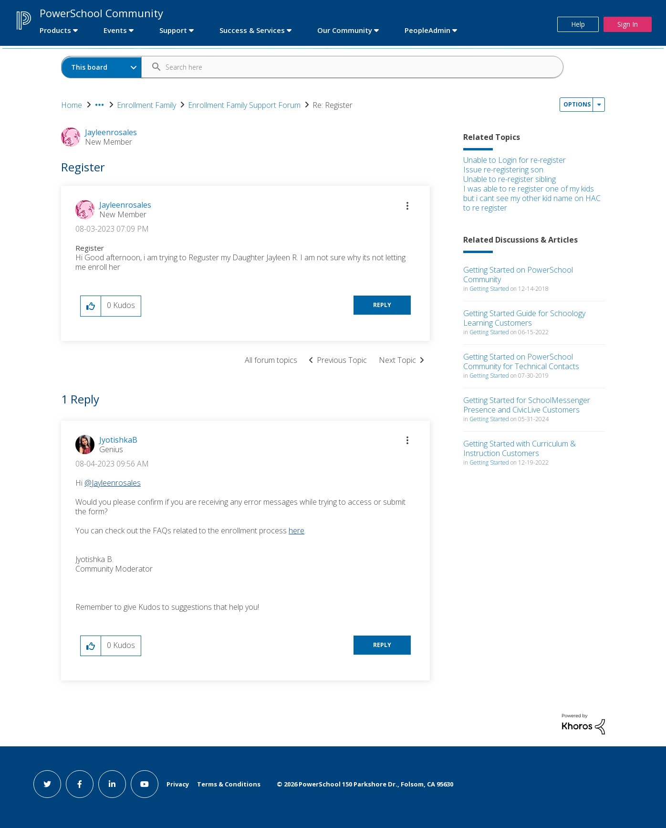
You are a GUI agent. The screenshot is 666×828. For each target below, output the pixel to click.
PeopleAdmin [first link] (427, 30)
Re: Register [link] (332, 105)
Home (71, 105)
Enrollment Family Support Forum (244, 105)
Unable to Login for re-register (514, 160)
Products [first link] (55, 30)
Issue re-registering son (503, 169)
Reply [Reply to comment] (382, 645)
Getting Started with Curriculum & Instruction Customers (519, 448)
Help (578, 24)
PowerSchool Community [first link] (101, 13)
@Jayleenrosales (112, 483)
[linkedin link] (112, 784)
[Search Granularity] (102, 67)
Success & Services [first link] (252, 30)
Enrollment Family (146, 105)
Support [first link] (173, 30)
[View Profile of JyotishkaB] (118, 440)
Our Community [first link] (344, 30)
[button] (407, 206)
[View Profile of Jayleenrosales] (125, 205)
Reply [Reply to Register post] (382, 305)
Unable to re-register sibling (509, 179)
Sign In (627, 24)
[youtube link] (144, 784)
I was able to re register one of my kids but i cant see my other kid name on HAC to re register (532, 198)
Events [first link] (115, 30)
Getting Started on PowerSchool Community (518, 275)
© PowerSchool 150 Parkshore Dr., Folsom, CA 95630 (365, 784)
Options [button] (577, 104)
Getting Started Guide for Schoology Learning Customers (524, 318)
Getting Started (489, 289)
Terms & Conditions (228, 784)
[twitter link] (47, 784)
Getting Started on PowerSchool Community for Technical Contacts (521, 361)
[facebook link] (80, 784)
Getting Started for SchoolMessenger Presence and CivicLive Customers (526, 405)
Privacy (177, 784)
